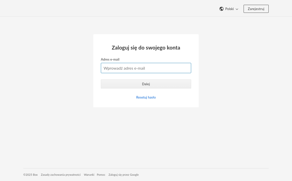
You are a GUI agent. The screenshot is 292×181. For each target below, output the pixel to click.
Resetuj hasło (146, 97)
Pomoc (101, 174)
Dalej (146, 84)
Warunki (89, 174)
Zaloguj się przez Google (124, 174)
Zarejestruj (256, 9)
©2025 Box (30, 174)
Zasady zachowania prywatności (61, 174)
